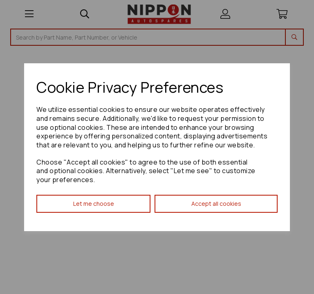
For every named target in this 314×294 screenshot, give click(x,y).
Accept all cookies (216, 203)
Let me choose (93, 203)
